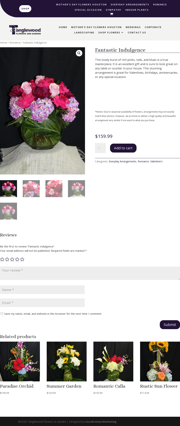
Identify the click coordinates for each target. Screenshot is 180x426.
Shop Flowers (109, 32)
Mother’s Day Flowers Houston (81, 4)
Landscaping (84, 32)
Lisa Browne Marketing (100, 421)
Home (63, 27)
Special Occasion (88, 10)
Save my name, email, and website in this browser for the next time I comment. (53, 313)
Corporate (153, 27)
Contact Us (137, 32)
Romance (160, 4)
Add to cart (123, 148)
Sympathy (113, 10)
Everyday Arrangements (130, 4)
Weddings (133, 27)
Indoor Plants (137, 10)
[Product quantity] (100, 148)
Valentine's (156, 161)
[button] (79, 53)
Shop (25, 8)
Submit (170, 324)
